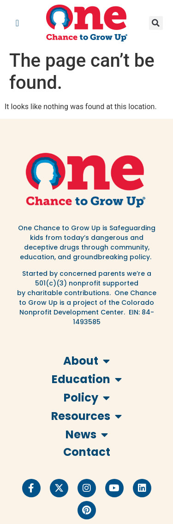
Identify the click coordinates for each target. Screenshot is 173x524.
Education (87, 379)
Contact (86, 452)
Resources (86, 416)
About (86, 361)
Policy (87, 398)
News (87, 434)
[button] (17, 23)
